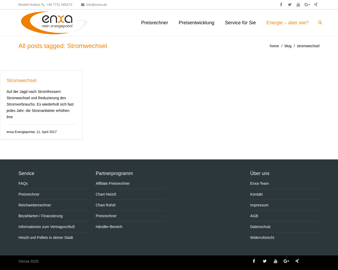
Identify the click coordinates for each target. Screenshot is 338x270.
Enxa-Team (259, 183)
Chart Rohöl (106, 205)
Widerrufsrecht (262, 237)
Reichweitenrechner (34, 205)
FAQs (23, 183)
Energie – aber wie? (287, 22)
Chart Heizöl (106, 194)
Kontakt (256, 194)
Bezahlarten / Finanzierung (40, 216)
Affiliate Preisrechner (113, 183)
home (274, 46)
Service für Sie (240, 22)
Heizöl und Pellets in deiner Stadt (45, 237)
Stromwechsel (21, 80)
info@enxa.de (96, 5)
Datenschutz (260, 227)
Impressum (259, 205)
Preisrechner (154, 22)
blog (287, 46)
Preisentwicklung (196, 22)
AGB (254, 216)
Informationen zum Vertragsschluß (46, 227)
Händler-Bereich (109, 227)
